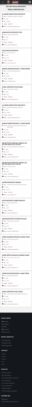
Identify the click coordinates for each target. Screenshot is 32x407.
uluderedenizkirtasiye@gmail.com (13, 26)
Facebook (5, 329)
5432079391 (10, 246)
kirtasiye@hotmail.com (11, 81)
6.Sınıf (4, 356)
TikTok (4, 327)
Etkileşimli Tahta (6, 343)
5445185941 (10, 96)
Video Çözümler (6, 340)
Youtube (5, 321)
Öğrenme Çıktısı (6, 388)
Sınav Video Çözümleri (8, 383)
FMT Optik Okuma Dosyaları (9, 391)
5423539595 (10, 265)
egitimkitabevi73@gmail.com (12, 267)
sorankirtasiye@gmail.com (12, 44)
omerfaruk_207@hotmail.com (13, 156)
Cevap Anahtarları (7, 385)
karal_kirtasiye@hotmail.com (12, 99)
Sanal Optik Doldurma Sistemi (10, 378)
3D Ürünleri (6, 332)
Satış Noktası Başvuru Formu (10, 401)
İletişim (5, 399)
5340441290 (10, 192)
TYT (3, 361)
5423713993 (10, 283)
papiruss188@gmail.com (11, 194)
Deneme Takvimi (6, 372)
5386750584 (10, 78)
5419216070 (10, 228)
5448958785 (10, 42)
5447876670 (10, 210)
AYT (3, 364)
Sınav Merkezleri (6, 375)
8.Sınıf (4, 359)
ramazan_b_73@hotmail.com (12, 231)
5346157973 (10, 24)
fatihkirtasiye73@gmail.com (12, 213)
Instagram (5, 324)
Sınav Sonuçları (6, 380)
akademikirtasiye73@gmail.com (13, 249)
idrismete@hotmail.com (11, 63)
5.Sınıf (4, 354)
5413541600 (10, 154)
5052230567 (10, 60)
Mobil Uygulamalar (7, 345)
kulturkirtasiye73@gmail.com (12, 285)
